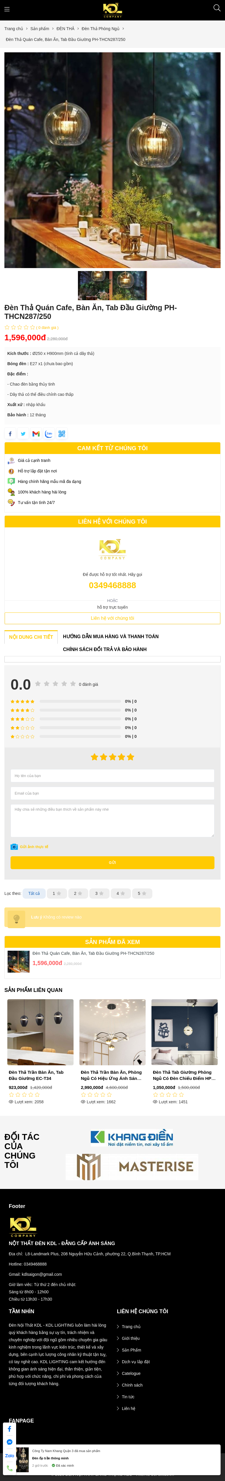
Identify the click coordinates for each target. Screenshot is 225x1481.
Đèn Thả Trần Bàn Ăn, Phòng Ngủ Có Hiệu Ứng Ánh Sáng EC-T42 (183, 1078)
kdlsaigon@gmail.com (42, 1274)
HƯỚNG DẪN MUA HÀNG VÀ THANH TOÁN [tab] (111, 636)
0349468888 (112, 585)
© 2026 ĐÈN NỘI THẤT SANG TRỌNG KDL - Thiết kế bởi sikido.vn (112, 1474)
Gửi (112, 863)
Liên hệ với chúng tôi (112, 618)
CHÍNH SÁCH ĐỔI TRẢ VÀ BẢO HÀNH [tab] (104, 649)
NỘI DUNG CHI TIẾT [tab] (31, 637)
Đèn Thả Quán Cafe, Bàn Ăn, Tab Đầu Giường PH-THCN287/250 (93, 953)
